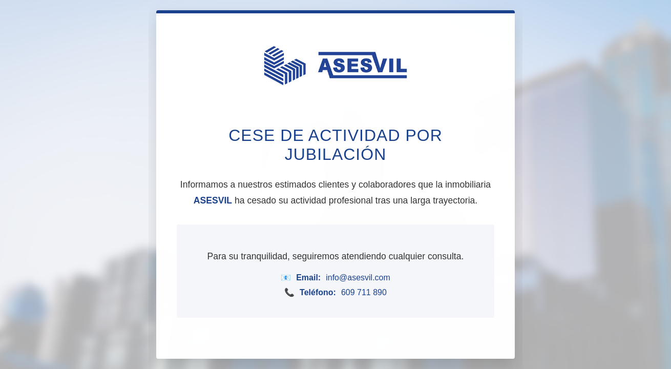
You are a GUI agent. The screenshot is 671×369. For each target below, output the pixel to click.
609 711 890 (364, 292)
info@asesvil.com (358, 277)
